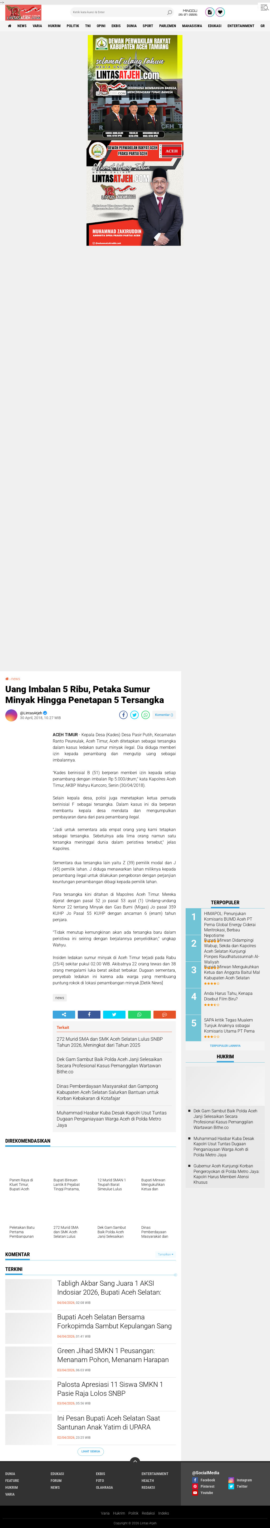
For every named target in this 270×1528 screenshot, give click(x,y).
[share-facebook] (123, 715)
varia (37, 26)
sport (148, 26)
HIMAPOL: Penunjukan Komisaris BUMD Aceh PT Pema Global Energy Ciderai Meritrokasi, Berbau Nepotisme (230, 924)
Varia (105, 1513)
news (22, 26)
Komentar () (164, 715)
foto (100, 1480)
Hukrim (119, 1513)
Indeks (163, 1513)
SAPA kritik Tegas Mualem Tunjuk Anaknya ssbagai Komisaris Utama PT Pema (229, 1026)
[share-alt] (64, 1015)
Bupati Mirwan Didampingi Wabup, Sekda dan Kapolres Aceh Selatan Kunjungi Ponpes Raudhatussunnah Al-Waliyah (231, 951)
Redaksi (148, 1513)
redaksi (148, 1487)
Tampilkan (165, 1254)
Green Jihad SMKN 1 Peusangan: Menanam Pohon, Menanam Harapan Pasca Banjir (113, 1360)
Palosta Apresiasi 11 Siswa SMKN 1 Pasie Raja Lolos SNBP (110, 1388)
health (148, 1480)
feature (12, 1480)
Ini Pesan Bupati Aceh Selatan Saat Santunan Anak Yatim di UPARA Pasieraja (108, 1427)
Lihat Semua (90, 1451)
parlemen (167, 26)
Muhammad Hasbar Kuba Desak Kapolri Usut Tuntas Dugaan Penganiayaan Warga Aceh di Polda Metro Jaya (224, 1146)
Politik (133, 1513)
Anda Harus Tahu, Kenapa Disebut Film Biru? (228, 996)
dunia (132, 26)
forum (56, 1480)
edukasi (214, 26)
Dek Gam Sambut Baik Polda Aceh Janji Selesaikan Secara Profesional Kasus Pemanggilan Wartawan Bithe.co (225, 1119)
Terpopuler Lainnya (225, 1046)
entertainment (241, 26)
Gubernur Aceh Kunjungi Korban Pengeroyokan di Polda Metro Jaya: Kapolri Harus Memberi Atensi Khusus (226, 1174)
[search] (122, 12)
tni (88, 26)
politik (73, 26)
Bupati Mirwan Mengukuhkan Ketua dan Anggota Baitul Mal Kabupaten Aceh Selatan (232, 972)
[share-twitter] (134, 715)
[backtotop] (135, 1462)
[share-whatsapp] (145, 715)
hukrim (54, 26)
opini (101, 26)
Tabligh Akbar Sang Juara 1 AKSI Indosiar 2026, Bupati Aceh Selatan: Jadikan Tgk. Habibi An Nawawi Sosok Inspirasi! (114, 1296)
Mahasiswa (192, 26)
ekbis (116, 26)
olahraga (104, 1487)
